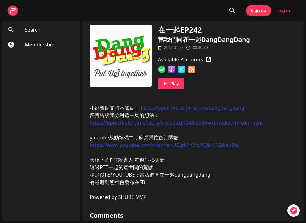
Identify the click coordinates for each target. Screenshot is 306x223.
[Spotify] (161, 69)
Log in (284, 10)
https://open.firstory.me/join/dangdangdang (192, 107)
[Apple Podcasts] (171, 69)
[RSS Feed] (191, 69)
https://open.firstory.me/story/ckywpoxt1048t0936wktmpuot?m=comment (176, 122)
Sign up (258, 10)
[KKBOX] (181, 69)
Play (171, 84)
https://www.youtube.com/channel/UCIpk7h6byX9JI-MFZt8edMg (164, 145)
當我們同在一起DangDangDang (204, 39)
